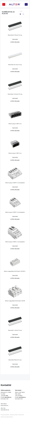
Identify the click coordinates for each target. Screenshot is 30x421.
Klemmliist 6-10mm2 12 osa (15, 35)
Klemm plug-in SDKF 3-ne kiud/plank (15, 212)
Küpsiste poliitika (14, 414)
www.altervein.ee (5, 409)
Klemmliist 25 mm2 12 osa (15, 64)
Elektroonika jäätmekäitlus (7, 416)
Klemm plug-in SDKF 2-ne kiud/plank (15, 241)
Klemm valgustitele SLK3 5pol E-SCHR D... (15, 271)
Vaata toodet (15, 39)
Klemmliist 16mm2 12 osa (15, 360)
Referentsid (21, 414)
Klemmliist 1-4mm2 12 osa (15, 330)
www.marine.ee (4, 405)
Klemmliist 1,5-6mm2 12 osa (15, 94)
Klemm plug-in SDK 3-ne (15, 153)
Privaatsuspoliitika (5, 414)
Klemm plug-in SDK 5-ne (15, 123)
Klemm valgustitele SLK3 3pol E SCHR (15, 301)
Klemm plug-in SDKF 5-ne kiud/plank (15, 182)
